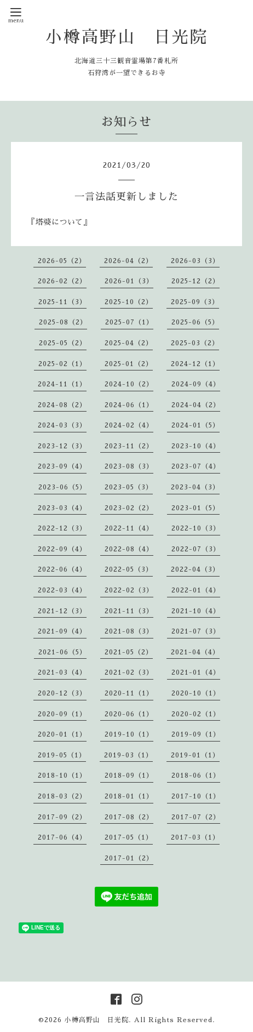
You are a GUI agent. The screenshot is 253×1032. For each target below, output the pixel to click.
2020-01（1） (62, 734)
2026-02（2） (62, 281)
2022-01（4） (195, 590)
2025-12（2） (195, 281)
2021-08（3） (129, 631)
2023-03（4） (62, 508)
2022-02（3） (129, 590)
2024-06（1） (129, 405)
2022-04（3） (195, 569)
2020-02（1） (195, 714)
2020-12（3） (62, 693)
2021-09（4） (62, 631)
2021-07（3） (195, 631)
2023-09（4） (62, 466)
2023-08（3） (129, 466)
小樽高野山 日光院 (126, 37)
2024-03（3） (62, 425)
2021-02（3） (129, 672)
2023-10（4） (195, 446)
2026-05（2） (62, 261)
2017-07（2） (195, 817)
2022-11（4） (129, 528)
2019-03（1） (128, 755)
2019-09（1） (195, 734)
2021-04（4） (195, 652)
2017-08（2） (129, 817)
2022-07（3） (195, 549)
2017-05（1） (129, 837)
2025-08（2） (63, 322)
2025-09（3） (195, 302)
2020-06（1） (129, 714)
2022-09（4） (62, 549)
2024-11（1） (62, 384)
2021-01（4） (195, 672)
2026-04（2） (128, 261)
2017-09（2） (62, 817)
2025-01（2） (129, 364)
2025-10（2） (129, 302)
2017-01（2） (129, 858)
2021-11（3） (129, 611)
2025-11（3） (62, 302)
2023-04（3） (195, 487)
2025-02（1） (62, 364)
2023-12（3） (62, 446)
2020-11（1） (129, 693)
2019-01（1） (195, 755)
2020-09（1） (62, 714)
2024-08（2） (62, 405)
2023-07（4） (195, 466)
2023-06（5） (62, 487)
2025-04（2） (129, 343)
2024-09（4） (195, 384)
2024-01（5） (195, 425)
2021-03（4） (62, 672)
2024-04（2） (195, 405)
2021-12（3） (62, 611)
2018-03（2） (62, 796)
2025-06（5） (195, 322)
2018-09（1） (129, 775)
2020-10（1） (195, 693)
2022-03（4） (62, 590)
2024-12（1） (195, 364)
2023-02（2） (129, 508)
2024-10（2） (129, 384)
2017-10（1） (195, 796)
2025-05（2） (63, 343)
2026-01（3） (129, 281)
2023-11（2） (129, 446)
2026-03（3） (195, 261)
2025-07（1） (129, 322)
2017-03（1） (195, 837)
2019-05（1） (62, 755)
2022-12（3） (62, 528)
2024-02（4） (129, 425)
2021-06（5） (62, 652)
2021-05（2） (129, 652)
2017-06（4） (62, 837)
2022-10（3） (195, 528)
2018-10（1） (62, 775)
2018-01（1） (129, 796)
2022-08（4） (129, 549)
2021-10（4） (195, 611)
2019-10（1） (129, 734)
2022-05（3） (129, 569)
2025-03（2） (195, 343)
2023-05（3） (129, 487)
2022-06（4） (62, 569)
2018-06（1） (195, 775)
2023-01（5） (195, 508)
